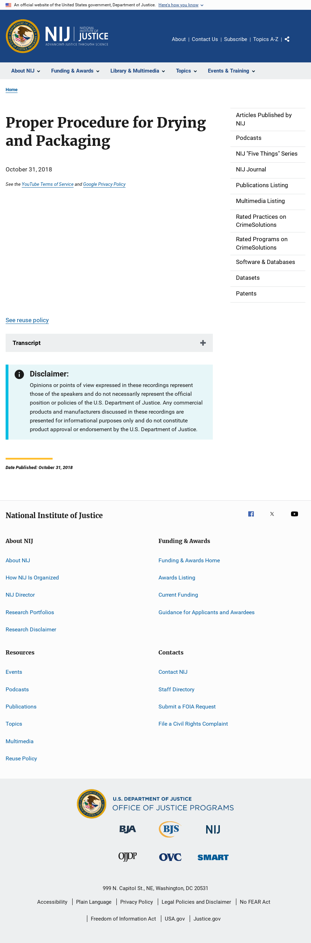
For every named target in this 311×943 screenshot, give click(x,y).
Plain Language (93, 902)
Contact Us (205, 39)
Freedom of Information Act (123, 919)
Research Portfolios (30, 612)
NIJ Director (20, 594)
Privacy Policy (136, 902)
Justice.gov (207, 919)
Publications (21, 706)
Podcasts (17, 689)
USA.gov (175, 919)
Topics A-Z (265, 39)
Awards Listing (176, 577)
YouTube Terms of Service (48, 184)
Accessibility (52, 902)
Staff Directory (176, 689)
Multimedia (20, 741)
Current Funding (178, 594)
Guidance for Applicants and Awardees (206, 612)
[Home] (77, 36)
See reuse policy (27, 320)
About (179, 39)
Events (14, 672)
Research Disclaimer (31, 629)
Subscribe (235, 39)
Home (12, 89)
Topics (14, 723)
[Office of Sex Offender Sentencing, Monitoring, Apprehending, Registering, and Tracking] (213, 861)
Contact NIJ (173, 672)
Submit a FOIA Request (187, 706)
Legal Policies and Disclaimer (196, 902)
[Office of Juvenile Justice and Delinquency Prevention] (128, 863)
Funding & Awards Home (189, 560)
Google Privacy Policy (104, 184)
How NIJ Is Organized (32, 577)
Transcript (27, 342)
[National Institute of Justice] (213, 834)
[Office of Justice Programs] (23, 36)
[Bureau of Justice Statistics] (170, 838)
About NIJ (18, 560)
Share (292, 44)
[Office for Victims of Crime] (170, 862)
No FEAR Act (255, 902)
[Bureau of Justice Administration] (128, 834)
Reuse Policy (21, 758)
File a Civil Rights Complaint (193, 723)
